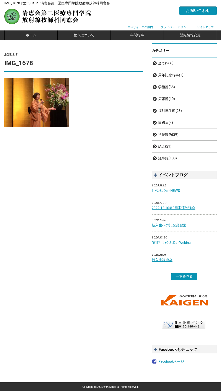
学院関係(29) (168, 134)
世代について (84, 35)
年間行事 (137, 35)
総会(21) (164, 146)
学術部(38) (166, 87)
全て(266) (165, 63)
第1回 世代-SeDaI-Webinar (172, 243)
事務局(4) (165, 123)
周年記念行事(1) (170, 75)
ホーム (31, 35)
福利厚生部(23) (170, 111)
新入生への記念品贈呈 (169, 225)
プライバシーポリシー (175, 27)
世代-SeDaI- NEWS (166, 191)
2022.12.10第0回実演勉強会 (173, 208)
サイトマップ (205, 27)
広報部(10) (166, 99)
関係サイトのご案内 (140, 27)
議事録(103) (167, 158)
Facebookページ (171, 361)
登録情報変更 (190, 35)
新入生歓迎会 (162, 260)
